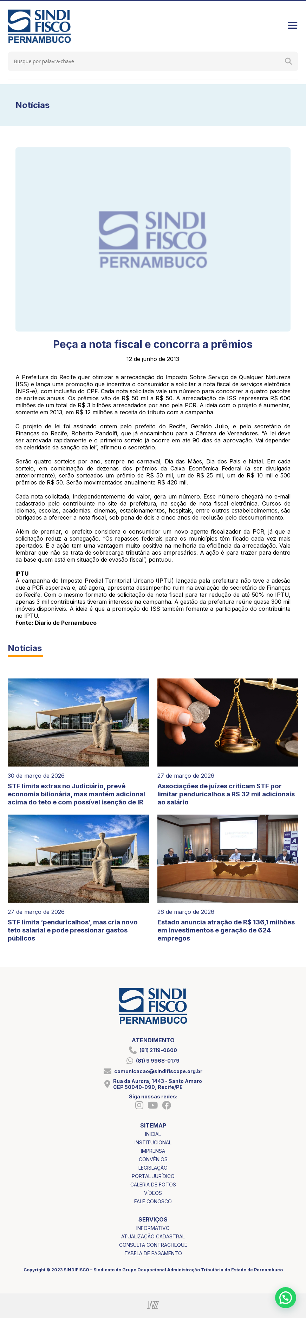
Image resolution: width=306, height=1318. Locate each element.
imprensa (153, 1151)
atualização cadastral (153, 1236)
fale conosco (153, 1201)
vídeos (153, 1193)
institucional (153, 1142)
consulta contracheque (153, 1245)
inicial (153, 1134)
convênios (153, 1159)
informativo (153, 1228)
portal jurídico (153, 1176)
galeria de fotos (153, 1184)
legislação (153, 1168)
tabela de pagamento (153, 1253)
